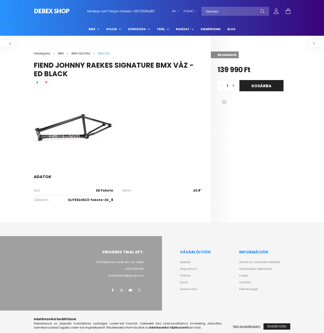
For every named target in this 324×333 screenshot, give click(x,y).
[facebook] (37, 82)
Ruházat (183, 29)
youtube (130, 290)
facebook (112, 290)
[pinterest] (46, 82)
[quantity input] (227, 85)
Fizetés (243, 275)
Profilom (185, 275)
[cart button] (288, 11)
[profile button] (276, 11)
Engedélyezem (276, 326)
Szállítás (245, 282)
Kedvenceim (188, 289)
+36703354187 (144, 11)
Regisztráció (188, 268)
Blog (231, 29)
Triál (161, 29)
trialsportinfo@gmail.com (126, 275)
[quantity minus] (221, 85)
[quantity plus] (233, 85)
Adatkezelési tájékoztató (255, 268)
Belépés (185, 262)
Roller (111, 29)
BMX (92, 29)
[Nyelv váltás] (174, 11)
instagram (121, 290)
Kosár (184, 282)
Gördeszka (137, 29)
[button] (224, 102)
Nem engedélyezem (246, 326)
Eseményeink (211, 29)
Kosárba (261, 86)
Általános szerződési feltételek (259, 262)
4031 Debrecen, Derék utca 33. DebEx (120, 262)
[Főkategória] (42, 53)
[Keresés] (235, 11)
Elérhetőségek (248, 289)
